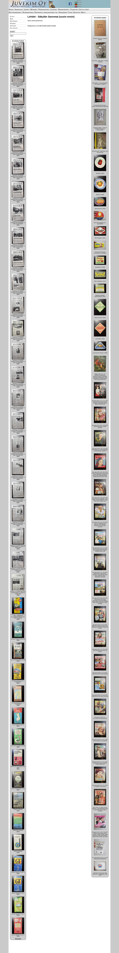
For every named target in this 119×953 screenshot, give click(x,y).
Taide (70, 12)
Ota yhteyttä (14, 28)
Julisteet (53, 9)
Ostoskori (13, 23)
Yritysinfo (13, 26)
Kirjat (11, 9)
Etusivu (12, 16)
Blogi (11, 19)
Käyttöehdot (13, 21)
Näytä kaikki (18, 938)
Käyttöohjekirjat (15, 12)
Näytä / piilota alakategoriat (35, 20)
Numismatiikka (27, 12)
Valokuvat (74, 9)
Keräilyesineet (63, 9)
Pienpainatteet (43, 9)
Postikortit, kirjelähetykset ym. (46, 12)
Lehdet (26, 9)
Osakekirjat (63, 12)
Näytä (18, 63)
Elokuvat (76, 12)
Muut (83, 12)
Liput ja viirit (84, 9)
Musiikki (33, 9)
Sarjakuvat (18, 9)
